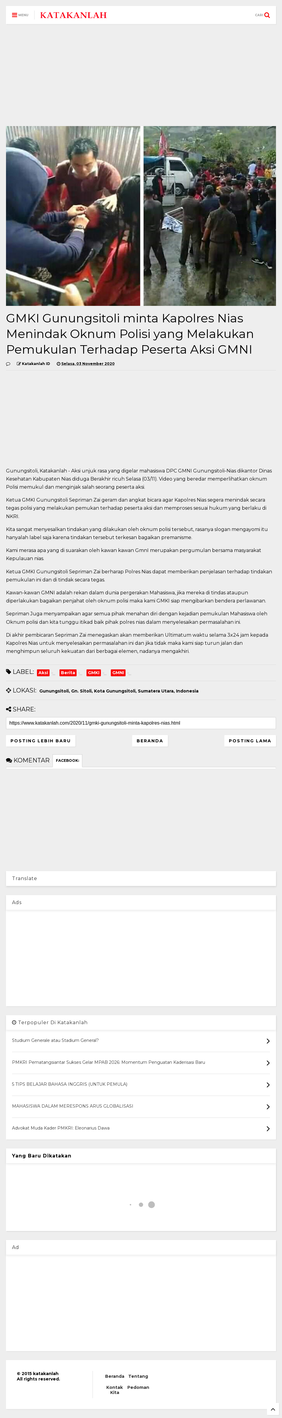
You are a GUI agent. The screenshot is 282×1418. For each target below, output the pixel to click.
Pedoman (138, 1387)
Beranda (150, 741)
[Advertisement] (141, 75)
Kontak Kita (114, 1390)
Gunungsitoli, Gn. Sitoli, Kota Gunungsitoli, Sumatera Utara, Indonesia (119, 691)
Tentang (138, 1376)
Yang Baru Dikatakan (41, 1156)
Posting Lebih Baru (41, 741)
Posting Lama (250, 741)
